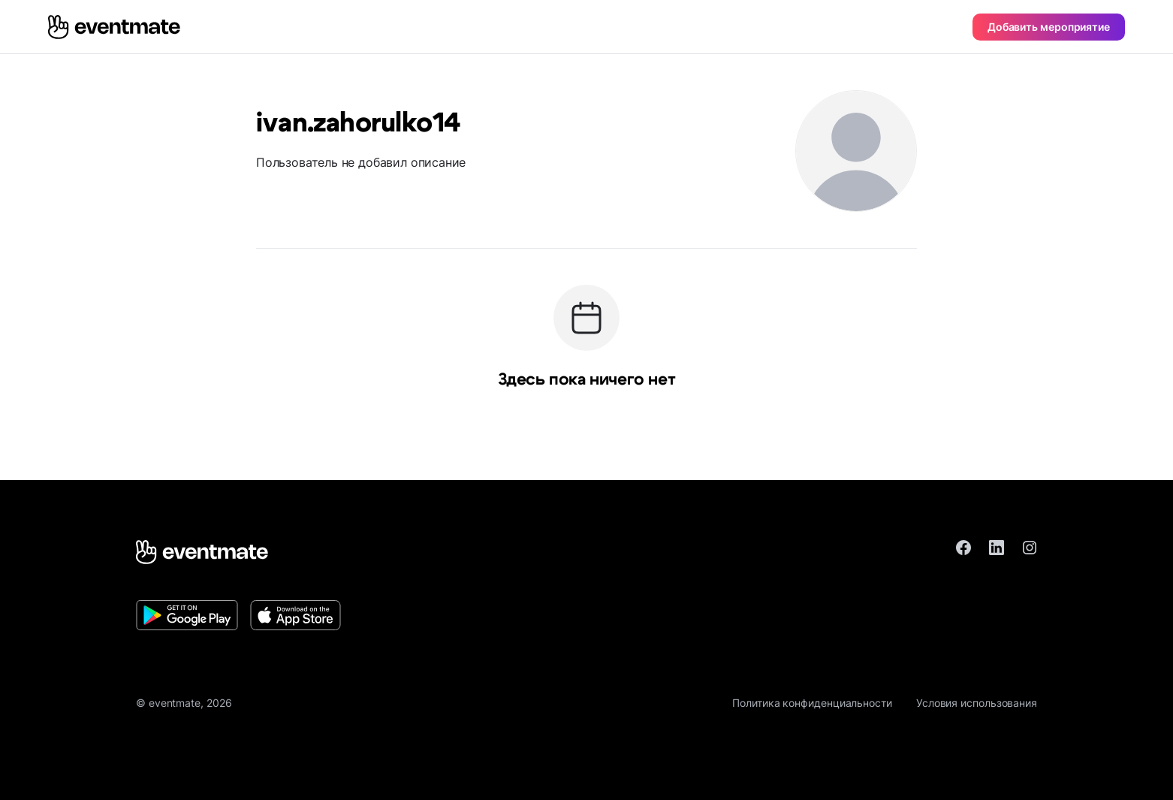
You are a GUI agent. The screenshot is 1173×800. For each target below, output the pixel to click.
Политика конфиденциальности (812, 702)
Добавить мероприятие (1049, 26)
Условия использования (976, 702)
